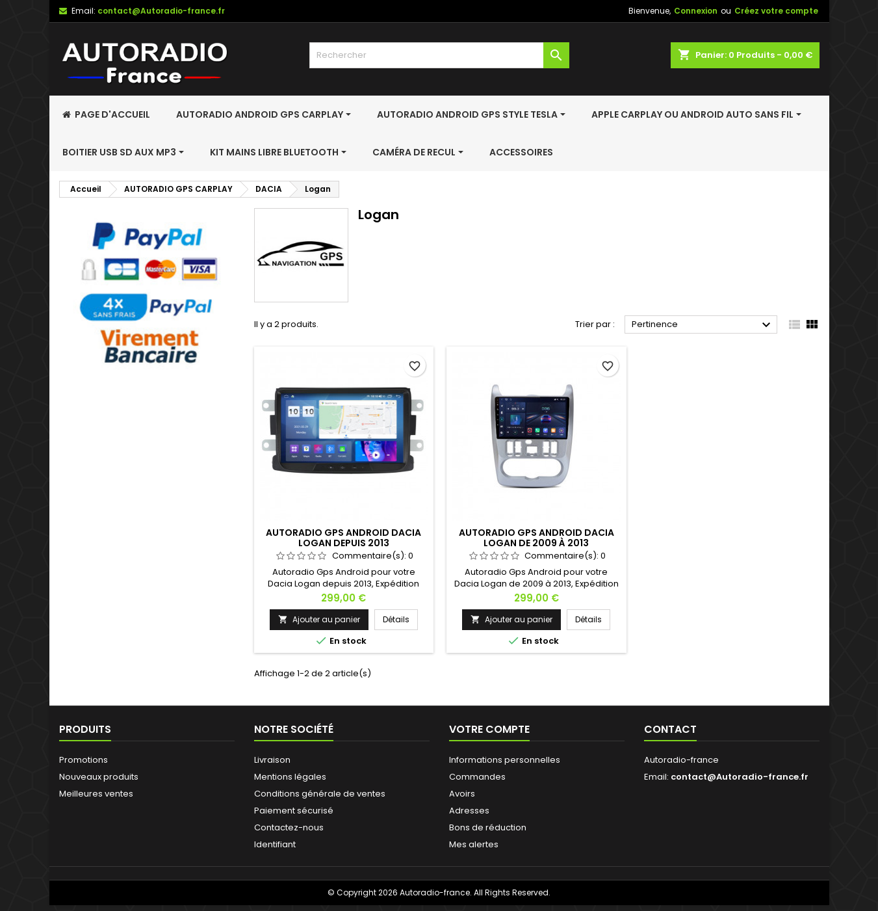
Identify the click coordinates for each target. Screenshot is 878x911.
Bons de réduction (487, 827)
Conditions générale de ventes (319, 793)
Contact (670, 729)
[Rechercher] (439, 55)
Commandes (477, 777)
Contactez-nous (289, 827)
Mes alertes (473, 844)
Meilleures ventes (96, 793)
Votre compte (489, 729)
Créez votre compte (776, 10)
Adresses (469, 810)
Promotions (83, 760)
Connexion (695, 10)
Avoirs (462, 793)
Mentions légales (290, 777)
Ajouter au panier (319, 619)
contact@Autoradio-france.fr (161, 10)
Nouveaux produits (98, 777)
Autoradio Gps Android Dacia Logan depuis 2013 (343, 537)
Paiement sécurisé (293, 810)
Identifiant (275, 844)
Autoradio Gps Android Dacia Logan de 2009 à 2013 (536, 537)
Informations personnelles (504, 760)
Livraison (272, 760)
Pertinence (703, 325)
